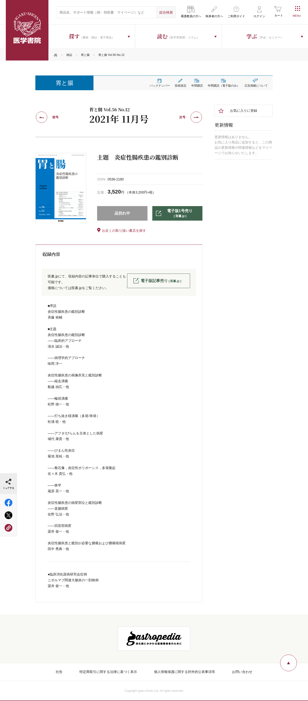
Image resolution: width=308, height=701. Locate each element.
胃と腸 (85, 54)
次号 (182, 117)
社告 (59, 671)
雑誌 (69, 54)
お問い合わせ (242, 671)
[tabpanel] (60, 188)
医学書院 (27, 30)
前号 (55, 117)
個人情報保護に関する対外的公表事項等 (184, 671)
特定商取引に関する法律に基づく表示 (108, 671)
